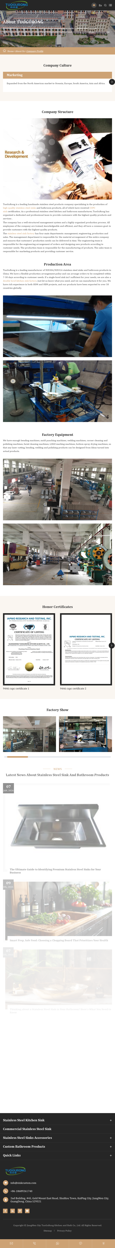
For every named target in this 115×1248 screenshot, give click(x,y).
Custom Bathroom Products (24, 1146)
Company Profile (34, 51)
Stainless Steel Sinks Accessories (27, 1138)
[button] (112, 82)
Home (10, 51)
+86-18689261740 (21, 1191)
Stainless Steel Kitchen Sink (23, 1120)
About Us (20, 51)
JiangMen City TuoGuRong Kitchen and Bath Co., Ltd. (54, 1225)
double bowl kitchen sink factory (20, 280)
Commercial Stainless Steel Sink (27, 1129)
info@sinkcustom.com (23, 1182)
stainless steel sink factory (20, 233)
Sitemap (48, 1230)
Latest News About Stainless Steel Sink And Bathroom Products (57, 775)
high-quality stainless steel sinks (19, 207)
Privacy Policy (64, 1230)
